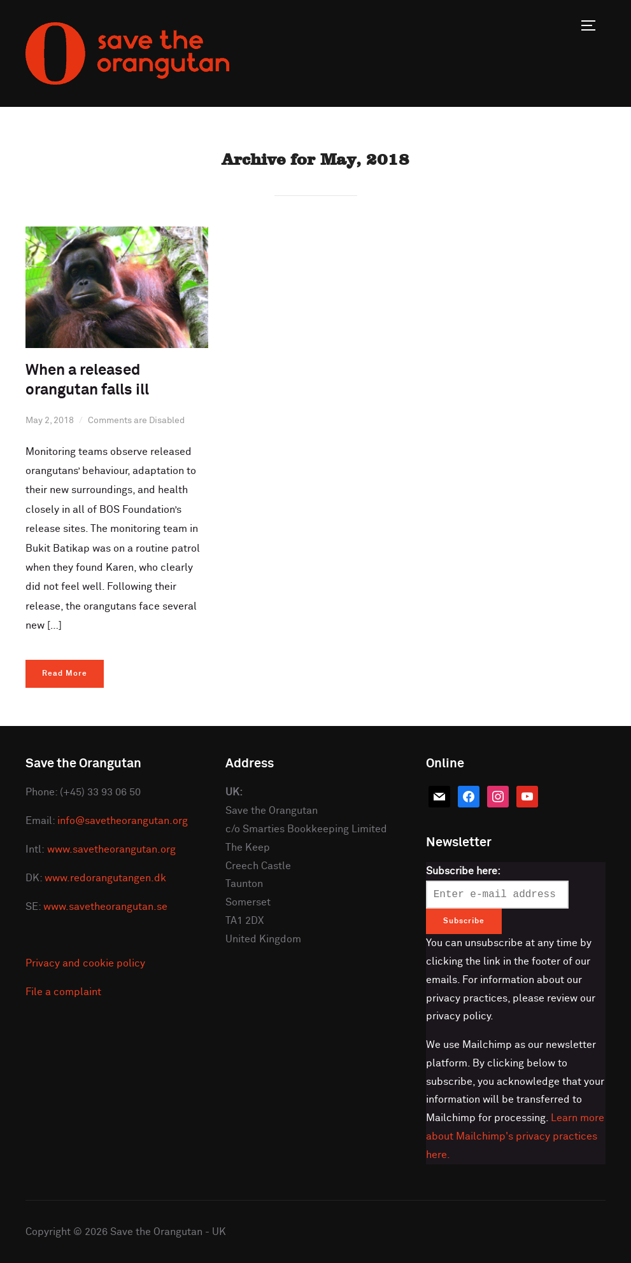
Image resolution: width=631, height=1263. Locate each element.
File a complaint (63, 992)
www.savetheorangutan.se (105, 907)
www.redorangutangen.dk (105, 878)
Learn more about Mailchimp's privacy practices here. (515, 1136)
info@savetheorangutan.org (122, 821)
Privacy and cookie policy (85, 963)
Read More (64, 674)
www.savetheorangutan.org (111, 849)
